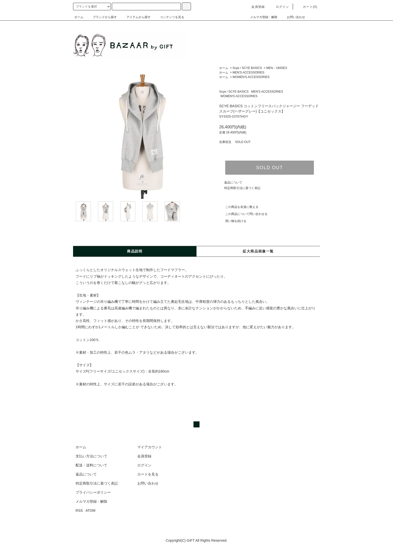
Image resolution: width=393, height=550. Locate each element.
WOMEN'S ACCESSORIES (251, 77)
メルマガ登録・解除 (260, 17)
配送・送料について (91, 465)
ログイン (279, 7)
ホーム (78, 17)
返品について (233, 182)
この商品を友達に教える (238, 207)
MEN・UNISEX (276, 68)
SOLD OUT (269, 167)
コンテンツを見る (169, 17)
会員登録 (255, 7)
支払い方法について (91, 456)
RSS (79, 510)
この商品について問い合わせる (243, 214)
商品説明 (135, 251)
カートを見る (147, 474)
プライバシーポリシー (93, 492)
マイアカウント (149, 447)
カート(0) (307, 7)
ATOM (90, 510)
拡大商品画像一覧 (258, 251)
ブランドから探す (102, 17)
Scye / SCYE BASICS (247, 68)
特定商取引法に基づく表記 (242, 188)
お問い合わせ (293, 17)
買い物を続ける (232, 221)
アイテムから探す (135, 17)
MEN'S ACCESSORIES (248, 72)
